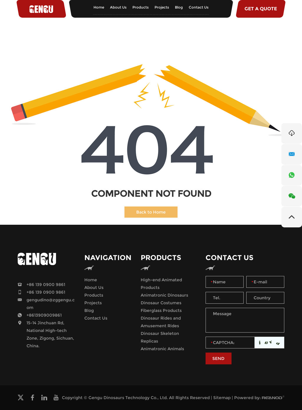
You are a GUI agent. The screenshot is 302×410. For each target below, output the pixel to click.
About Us (118, 7)
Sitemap (222, 397)
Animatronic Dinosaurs (164, 295)
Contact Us (199, 7)
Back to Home (151, 212)
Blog (179, 7)
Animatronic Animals (162, 348)
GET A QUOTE (260, 8)
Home (98, 7)
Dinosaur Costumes (161, 302)
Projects (162, 7)
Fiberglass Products (161, 310)
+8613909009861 (44, 315)
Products (140, 7)
